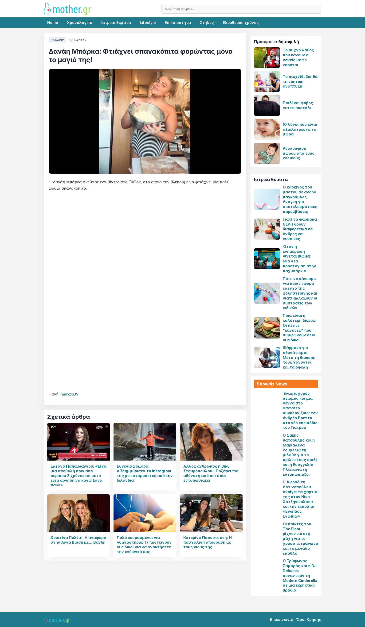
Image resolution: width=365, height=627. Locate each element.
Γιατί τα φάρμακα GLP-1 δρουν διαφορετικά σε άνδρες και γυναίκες (300, 229)
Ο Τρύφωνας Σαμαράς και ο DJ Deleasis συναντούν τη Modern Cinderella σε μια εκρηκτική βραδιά (300, 575)
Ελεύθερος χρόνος (241, 22)
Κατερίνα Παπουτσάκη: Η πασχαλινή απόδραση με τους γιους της (207, 542)
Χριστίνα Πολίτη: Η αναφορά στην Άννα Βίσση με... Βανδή (78, 540)
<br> (145, 289)
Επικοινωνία (281, 619)
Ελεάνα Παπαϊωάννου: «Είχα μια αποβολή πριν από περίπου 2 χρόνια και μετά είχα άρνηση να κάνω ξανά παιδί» (78, 475)
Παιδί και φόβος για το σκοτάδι (298, 105)
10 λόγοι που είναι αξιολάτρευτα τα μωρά (300, 129)
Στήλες (207, 22)
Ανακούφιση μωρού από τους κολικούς (298, 153)
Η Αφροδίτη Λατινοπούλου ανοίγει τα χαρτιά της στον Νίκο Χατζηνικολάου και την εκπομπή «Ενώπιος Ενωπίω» (300, 499)
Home (52, 22)
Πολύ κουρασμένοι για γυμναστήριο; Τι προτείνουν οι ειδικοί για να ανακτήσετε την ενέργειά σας (144, 544)
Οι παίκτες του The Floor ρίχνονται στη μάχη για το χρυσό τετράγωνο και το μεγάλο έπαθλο (300, 539)
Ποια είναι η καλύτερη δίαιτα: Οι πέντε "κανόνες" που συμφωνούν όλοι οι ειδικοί (299, 327)
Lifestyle (148, 22)
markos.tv (69, 394)
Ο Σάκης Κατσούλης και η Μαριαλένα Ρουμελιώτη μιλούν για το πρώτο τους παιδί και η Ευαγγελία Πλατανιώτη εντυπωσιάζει (300, 455)
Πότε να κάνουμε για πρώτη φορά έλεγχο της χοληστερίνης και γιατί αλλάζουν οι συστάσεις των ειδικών (300, 293)
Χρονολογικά (79, 22)
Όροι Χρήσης (308, 619)
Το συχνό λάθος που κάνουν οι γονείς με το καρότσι (298, 57)
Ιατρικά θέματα (116, 22)
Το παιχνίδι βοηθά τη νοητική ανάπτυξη (300, 81)
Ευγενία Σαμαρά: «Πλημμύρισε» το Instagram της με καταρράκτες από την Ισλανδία (145, 473)
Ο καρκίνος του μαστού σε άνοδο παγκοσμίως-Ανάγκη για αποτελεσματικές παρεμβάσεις (300, 199)
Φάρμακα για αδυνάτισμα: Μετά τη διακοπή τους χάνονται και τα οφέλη (299, 357)
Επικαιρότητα (178, 22)
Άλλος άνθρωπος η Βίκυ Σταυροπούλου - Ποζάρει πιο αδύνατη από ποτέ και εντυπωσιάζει (210, 473)
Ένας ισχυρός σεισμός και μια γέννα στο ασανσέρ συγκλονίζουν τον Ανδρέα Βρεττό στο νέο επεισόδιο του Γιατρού (300, 410)
